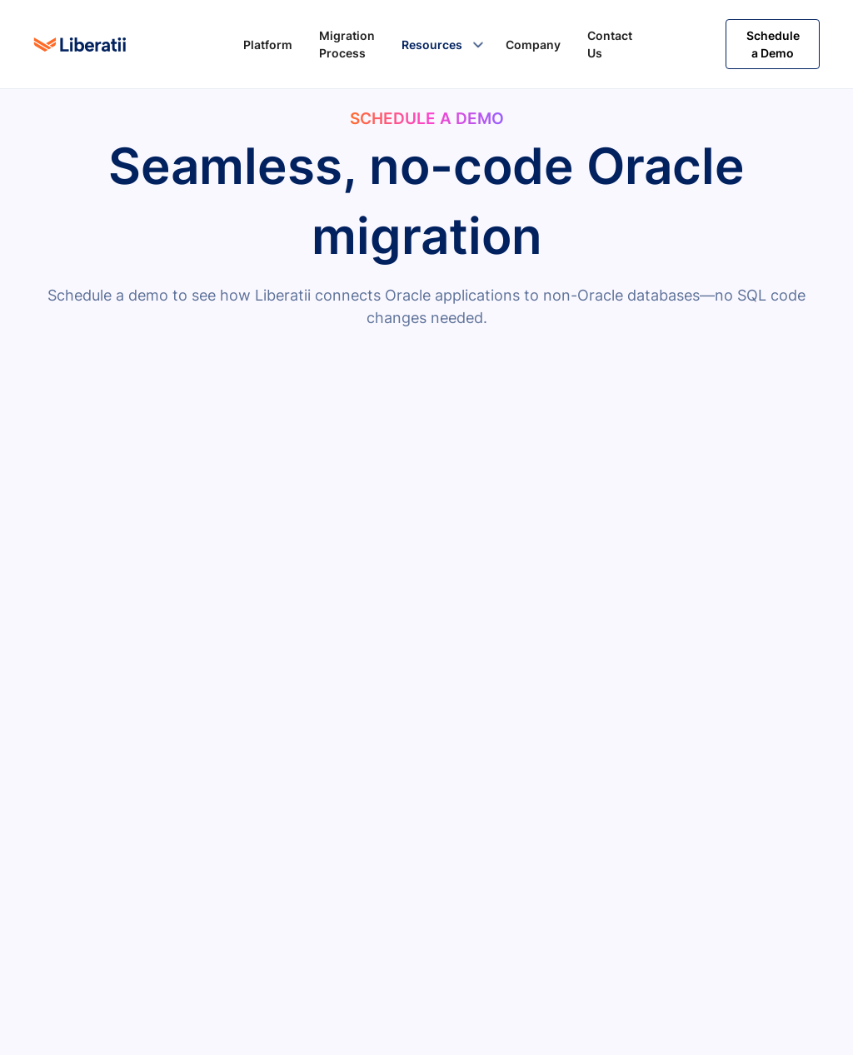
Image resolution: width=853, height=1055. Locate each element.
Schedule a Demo (773, 44)
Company (533, 44)
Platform (267, 44)
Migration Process (347, 44)
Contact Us (609, 44)
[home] (80, 44)
